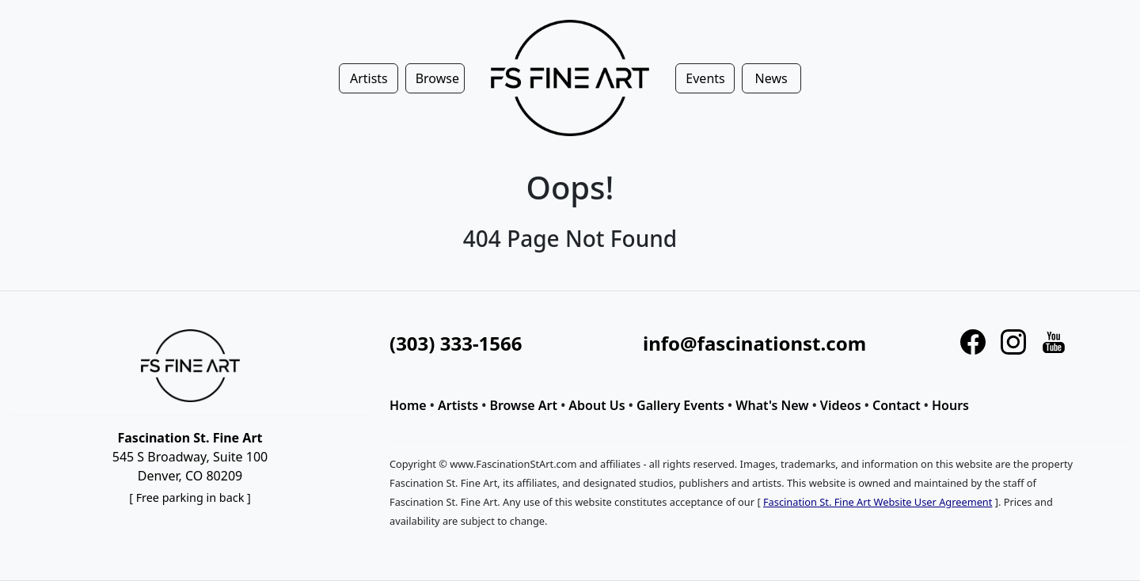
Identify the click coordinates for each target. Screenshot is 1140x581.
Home (408, 405)
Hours (950, 405)
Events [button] (705, 78)
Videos (840, 405)
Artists (458, 405)
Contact (896, 405)
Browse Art (523, 405)
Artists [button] (369, 78)
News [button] (771, 78)
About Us (596, 405)
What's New (771, 405)
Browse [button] (437, 78)
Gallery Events (680, 405)
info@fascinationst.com (754, 343)
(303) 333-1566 (456, 343)
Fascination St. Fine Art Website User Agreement (877, 502)
